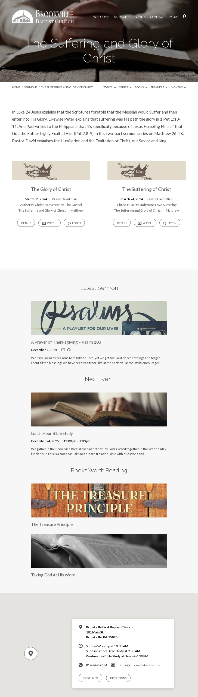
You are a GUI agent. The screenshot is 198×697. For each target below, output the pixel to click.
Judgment (147, 204)
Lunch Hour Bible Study (52, 433)
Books (141, 87)
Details (26, 223)
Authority (27, 204)
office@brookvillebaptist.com (140, 665)
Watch (49, 223)
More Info (90, 678)
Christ (39, 204)
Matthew (76, 210)
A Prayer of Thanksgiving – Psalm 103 (66, 342)
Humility (133, 204)
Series (125, 87)
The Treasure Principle (52, 524)
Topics (110, 87)
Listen (74, 223)
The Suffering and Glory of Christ (67, 87)
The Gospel (73, 204)
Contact (157, 16)
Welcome (101, 16)
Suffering (170, 204)
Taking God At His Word (53, 574)
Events (140, 16)
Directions (118, 678)
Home (16, 87)
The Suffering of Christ (146, 189)
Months (178, 87)
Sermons (121, 16)
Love (158, 204)
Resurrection (54, 204)
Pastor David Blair (64, 199)
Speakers (159, 87)
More (174, 16)
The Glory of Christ (51, 189)
